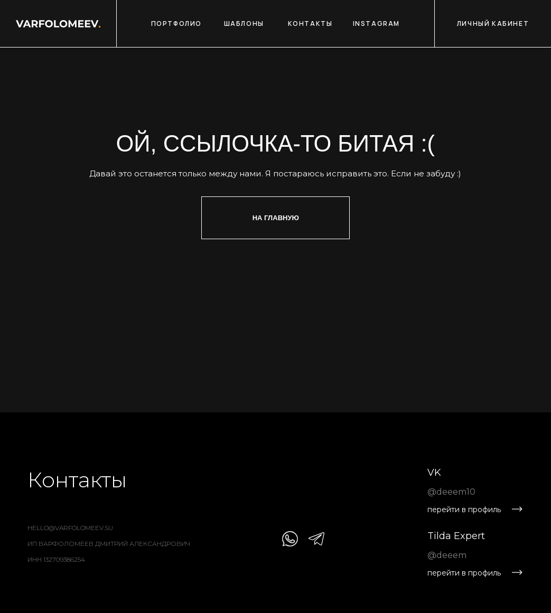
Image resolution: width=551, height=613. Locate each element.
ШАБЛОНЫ (244, 23)
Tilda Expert (456, 536)
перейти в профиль (464, 509)
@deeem (446, 555)
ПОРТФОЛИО (176, 23)
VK (434, 472)
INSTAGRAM (376, 23)
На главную (276, 218)
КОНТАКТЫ (310, 23)
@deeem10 (451, 492)
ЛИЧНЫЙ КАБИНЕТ (493, 23)
